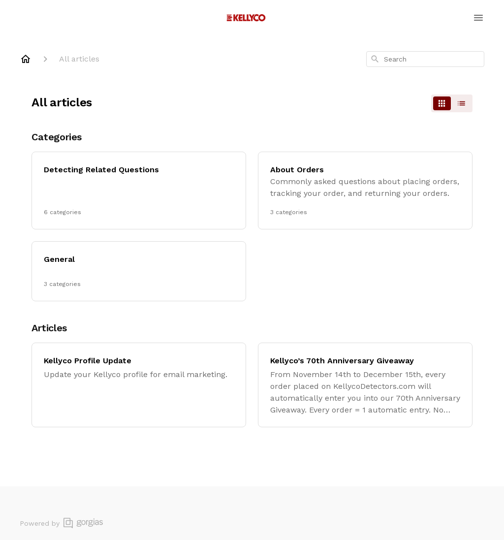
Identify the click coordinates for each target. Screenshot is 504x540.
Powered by (61, 523)
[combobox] (425, 59)
